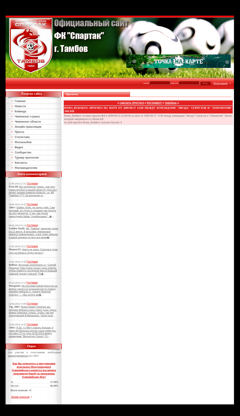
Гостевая (32, 183)
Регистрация (220, 83)
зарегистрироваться (18, 356)
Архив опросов (20, 397)
